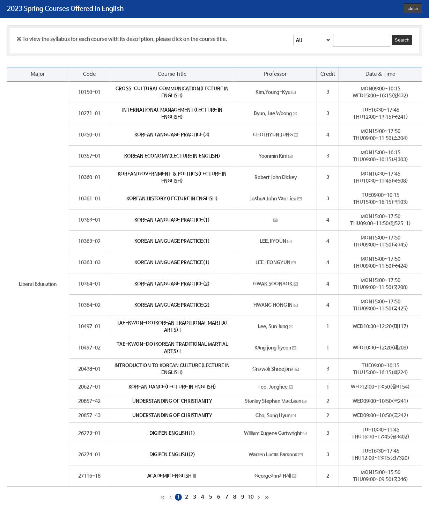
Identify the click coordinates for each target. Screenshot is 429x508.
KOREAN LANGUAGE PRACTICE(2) (172, 284)
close (413, 8)
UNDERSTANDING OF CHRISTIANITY (172, 401)
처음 (162, 497)
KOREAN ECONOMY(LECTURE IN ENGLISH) (172, 156)
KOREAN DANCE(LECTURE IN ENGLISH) (172, 387)
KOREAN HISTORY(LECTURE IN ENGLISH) (172, 198)
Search (402, 40)
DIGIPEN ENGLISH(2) (172, 454)
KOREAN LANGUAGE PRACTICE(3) (172, 135)
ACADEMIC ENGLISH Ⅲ (172, 476)
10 (250, 497)
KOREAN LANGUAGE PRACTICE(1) (172, 220)
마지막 (266, 497)
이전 (170, 497)
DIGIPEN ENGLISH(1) (172, 433)
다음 (258, 497)
